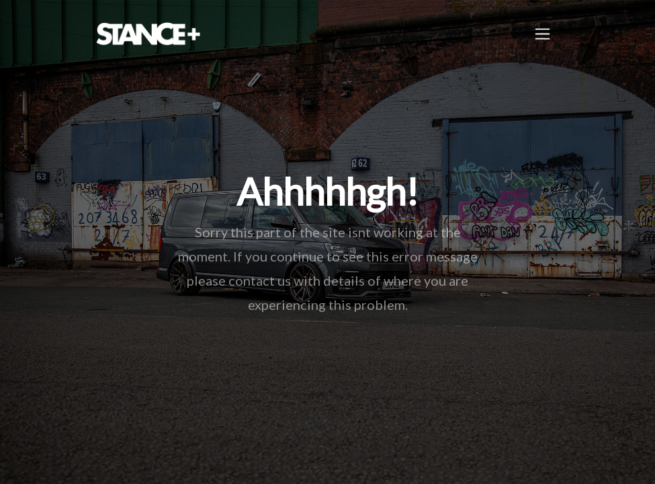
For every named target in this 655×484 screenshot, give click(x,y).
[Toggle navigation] (542, 34)
